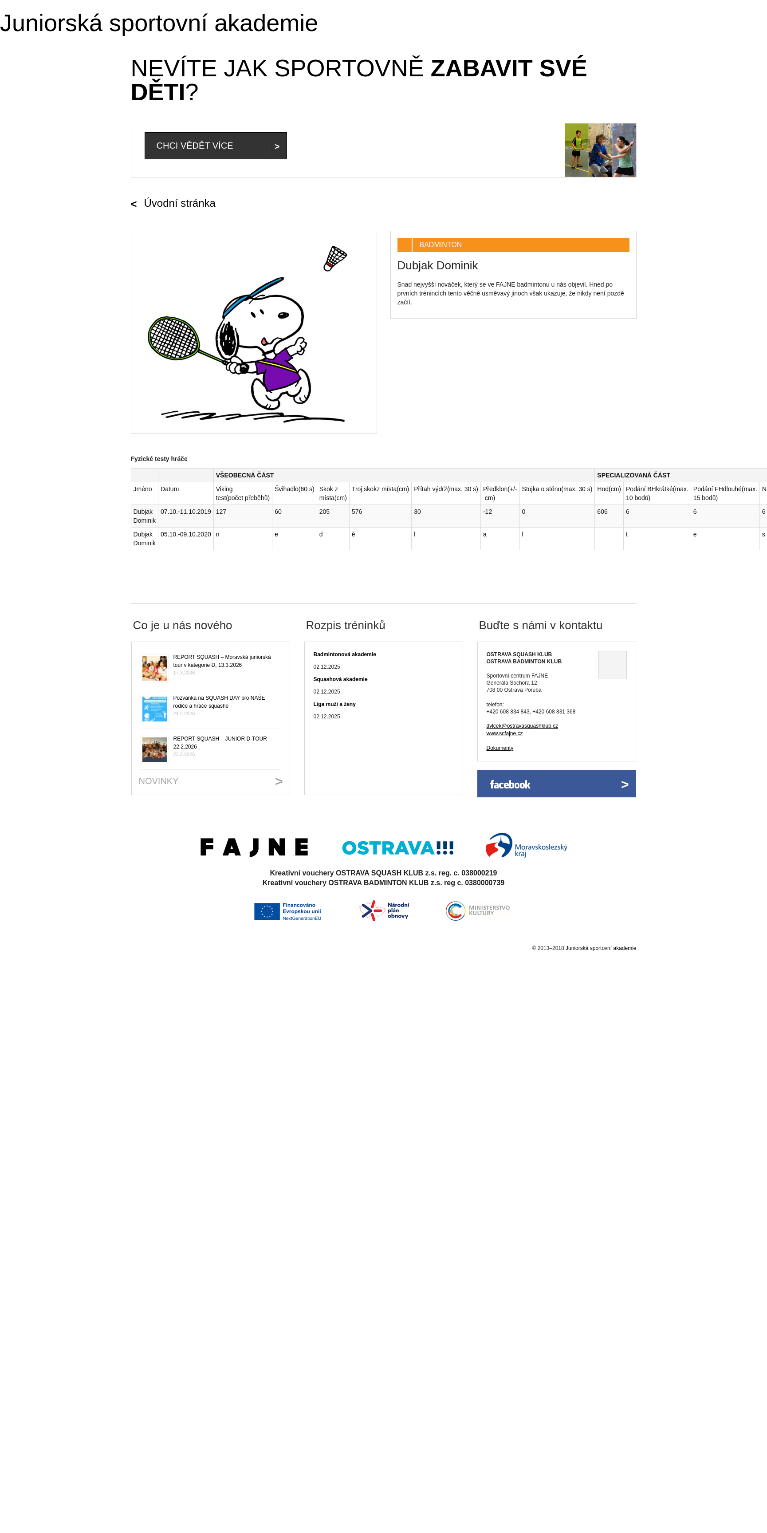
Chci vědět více (195, 145)
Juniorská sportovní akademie (159, 22)
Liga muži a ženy (335, 704)
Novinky (159, 781)
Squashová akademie (341, 679)
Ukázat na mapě (612, 665)
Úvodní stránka (180, 203)
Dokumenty (500, 748)
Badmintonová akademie (345, 654)
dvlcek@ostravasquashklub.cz (523, 726)
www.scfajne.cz (505, 733)
